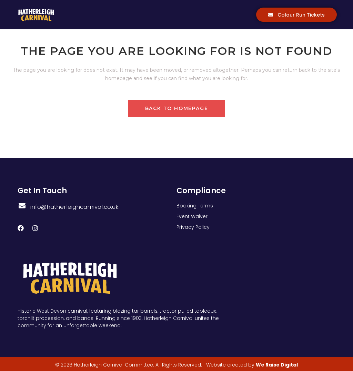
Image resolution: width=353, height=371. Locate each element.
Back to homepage (176, 108)
